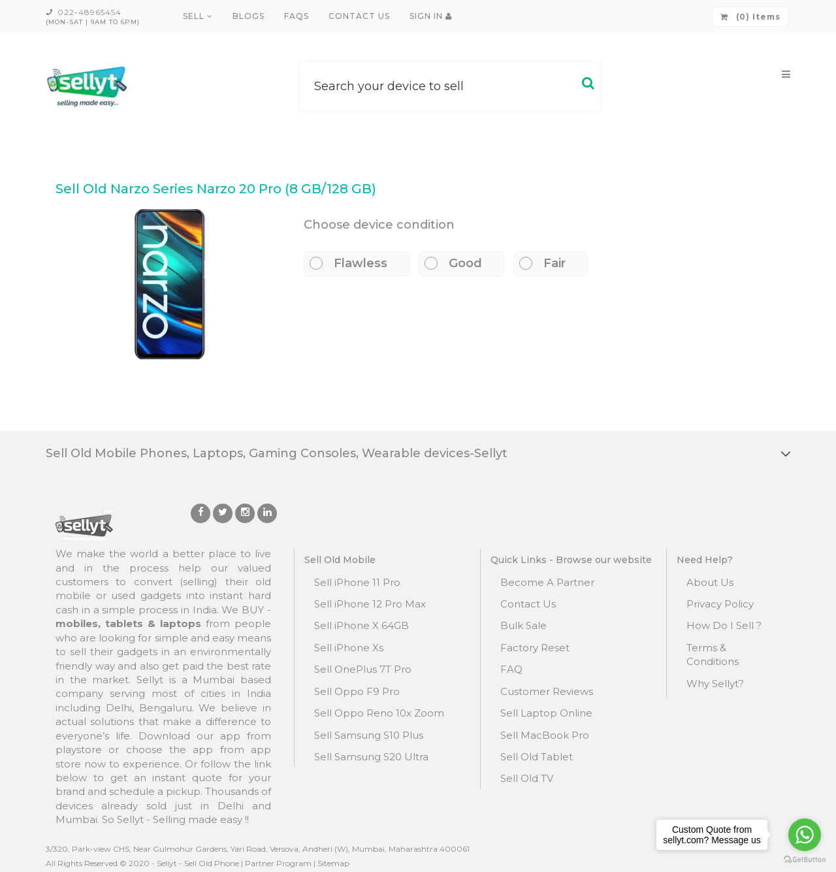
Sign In (431, 16)
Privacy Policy (720, 604)
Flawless (354, 263)
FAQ (511, 669)
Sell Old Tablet (536, 757)
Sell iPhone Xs (348, 647)
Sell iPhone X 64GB (361, 625)
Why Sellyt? (715, 683)
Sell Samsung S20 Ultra (371, 757)
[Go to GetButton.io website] (805, 859)
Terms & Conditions (712, 654)
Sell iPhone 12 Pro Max (370, 604)
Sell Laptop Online (546, 713)
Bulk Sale (523, 625)
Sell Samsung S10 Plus (368, 735)
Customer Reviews (546, 691)
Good (459, 263)
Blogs (249, 16)
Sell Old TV (526, 778)
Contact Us (359, 16)
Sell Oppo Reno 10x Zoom (379, 713)
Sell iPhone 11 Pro (357, 582)
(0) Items (750, 17)
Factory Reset (535, 647)
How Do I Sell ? (724, 625)
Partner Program (278, 863)
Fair (548, 263)
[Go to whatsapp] (804, 834)
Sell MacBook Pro (544, 735)
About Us (709, 582)
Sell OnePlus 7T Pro (362, 669)
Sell (198, 16)
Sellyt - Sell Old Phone (198, 863)
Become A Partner (547, 582)
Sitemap (333, 863)
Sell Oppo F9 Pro (357, 691)
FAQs (296, 16)
